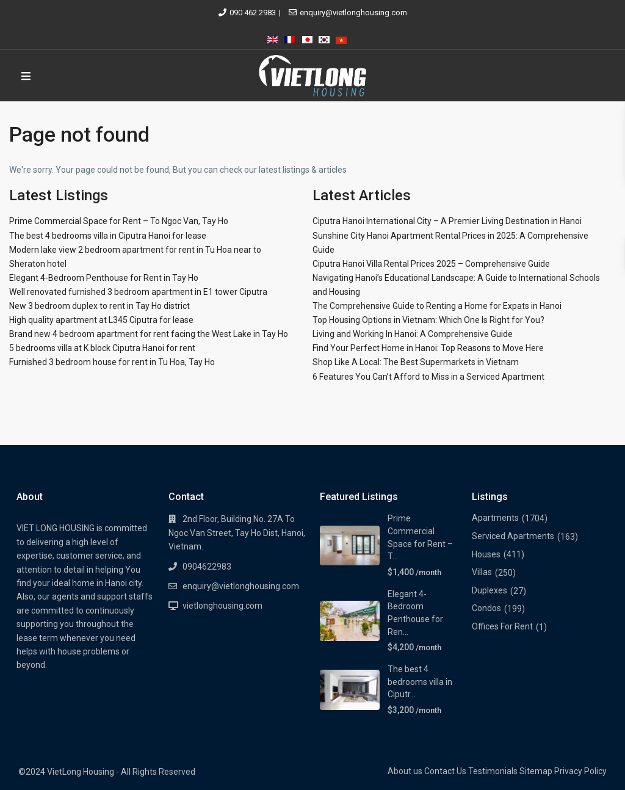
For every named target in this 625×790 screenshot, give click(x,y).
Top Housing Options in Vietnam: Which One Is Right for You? (428, 320)
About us (405, 771)
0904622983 (206, 566)
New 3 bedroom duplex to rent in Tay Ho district (99, 306)
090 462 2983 (252, 12)
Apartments (495, 518)
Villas (482, 572)
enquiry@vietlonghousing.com (353, 12)
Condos (486, 608)
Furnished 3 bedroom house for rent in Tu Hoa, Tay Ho (112, 362)
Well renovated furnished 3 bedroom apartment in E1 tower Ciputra (138, 292)
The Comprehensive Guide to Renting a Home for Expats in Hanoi (437, 306)
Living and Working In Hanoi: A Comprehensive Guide (412, 334)
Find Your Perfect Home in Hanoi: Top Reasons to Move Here (428, 348)
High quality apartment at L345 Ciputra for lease (101, 320)
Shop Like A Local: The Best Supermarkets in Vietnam (415, 362)
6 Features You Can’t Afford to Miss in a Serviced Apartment (428, 377)
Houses (486, 554)
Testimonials (493, 771)
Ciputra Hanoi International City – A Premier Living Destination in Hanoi (447, 221)
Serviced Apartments (513, 536)
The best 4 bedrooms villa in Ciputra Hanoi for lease (107, 236)
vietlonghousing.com (222, 606)
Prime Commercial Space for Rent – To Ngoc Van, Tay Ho (118, 221)
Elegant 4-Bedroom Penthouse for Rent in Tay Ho (103, 278)
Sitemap (535, 771)
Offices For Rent (502, 626)
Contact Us (445, 771)
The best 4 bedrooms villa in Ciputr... (420, 681)
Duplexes (489, 590)
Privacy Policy (580, 771)
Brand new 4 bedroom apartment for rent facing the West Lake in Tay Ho (148, 334)
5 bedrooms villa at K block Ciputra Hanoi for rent (102, 348)
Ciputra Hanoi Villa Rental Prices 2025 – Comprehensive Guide (431, 264)
